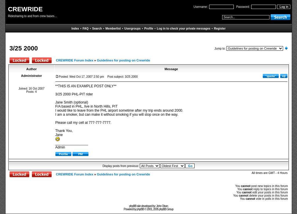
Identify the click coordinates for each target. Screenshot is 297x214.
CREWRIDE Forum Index (74, 60)
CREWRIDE (25, 9)
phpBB (140, 209)
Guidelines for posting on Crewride (123, 60)
